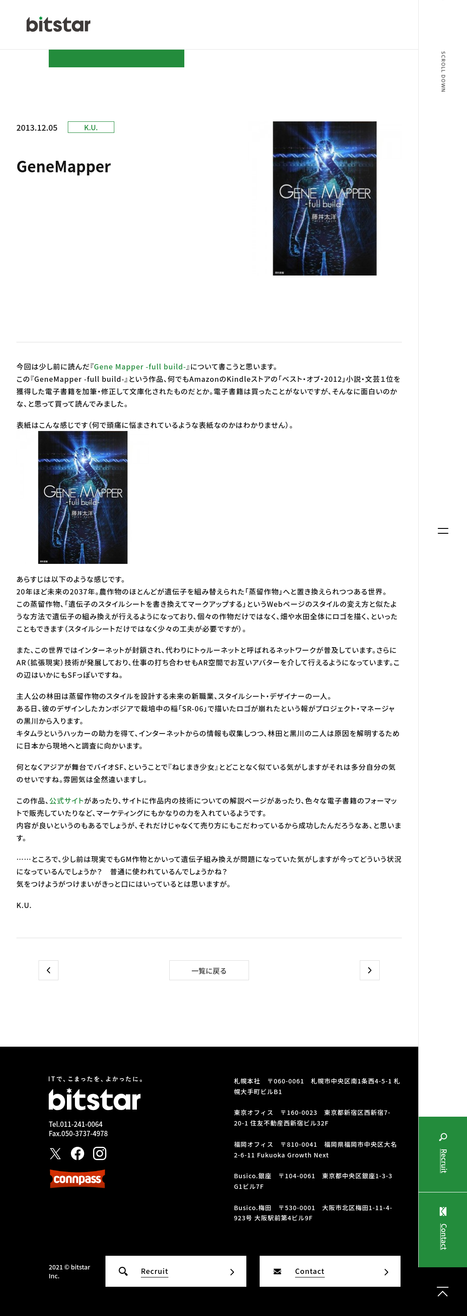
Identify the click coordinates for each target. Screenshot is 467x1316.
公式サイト (66, 800)
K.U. (91, 127)
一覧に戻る (209, 970)
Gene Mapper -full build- (140, 366)
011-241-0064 (81, 1124)
